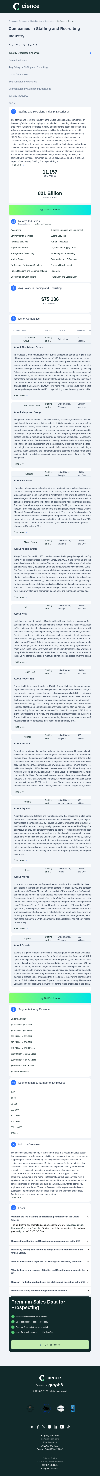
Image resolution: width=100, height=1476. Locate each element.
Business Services (24, 224)
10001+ (14, 1133)
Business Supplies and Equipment (67, 230)
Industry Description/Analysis (50, 53)
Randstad (28, 474)
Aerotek (27, 737)
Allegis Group (30, 542)
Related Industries (18, 60)
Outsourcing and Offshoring (64, 259)
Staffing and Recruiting (50, 340)
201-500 (15, 1110)
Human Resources (59, 242)
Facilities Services (19, 242)
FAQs (12, 103)
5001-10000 (16, 1127)
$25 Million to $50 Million (22, 1042)
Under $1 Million (18, 1019)
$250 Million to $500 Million (24, 1060)
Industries (49, 21)
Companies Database (18, 21)
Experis (27, 938)
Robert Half (29, 672)
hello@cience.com (50, 1439)
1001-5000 (16, 1121)
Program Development (61, 265)
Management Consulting (22, 253)
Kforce (27, 870)
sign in (21, 1231)
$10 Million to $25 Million (22, 1036)
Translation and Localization (64, 277)
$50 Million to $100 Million (23, 1048)
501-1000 (15, 1116)
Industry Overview (18, 96)
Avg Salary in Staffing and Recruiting (28, 67)
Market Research (19, 259)
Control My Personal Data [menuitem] (50, 1461)
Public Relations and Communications (29, 271)
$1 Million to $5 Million (21, 1025)
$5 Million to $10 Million (22, 1030)
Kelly (26, 607)
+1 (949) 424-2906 (50, 1435)
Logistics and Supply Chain (63, 247)
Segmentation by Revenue (23, 81)
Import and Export (19, 247)
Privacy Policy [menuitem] (50, 1458)
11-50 (13, 1098)
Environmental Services (22, 236)
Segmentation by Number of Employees (30, 89)
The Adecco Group (29, 339)
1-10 (13, 1092)
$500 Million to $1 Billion (22, 1066)
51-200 (14, 1104)
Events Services (58, 236)
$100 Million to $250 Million (24, 1054)
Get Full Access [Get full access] (50, 1344)
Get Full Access (50, 209)
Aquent (27, 802)
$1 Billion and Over (20, 1071)
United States (36, 21)
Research (55, 271)
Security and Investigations (23, 277)
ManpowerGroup (32, 405)
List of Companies (18, 74)
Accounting (16, 230)
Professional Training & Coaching (26, 265)
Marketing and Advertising (63, 253)
